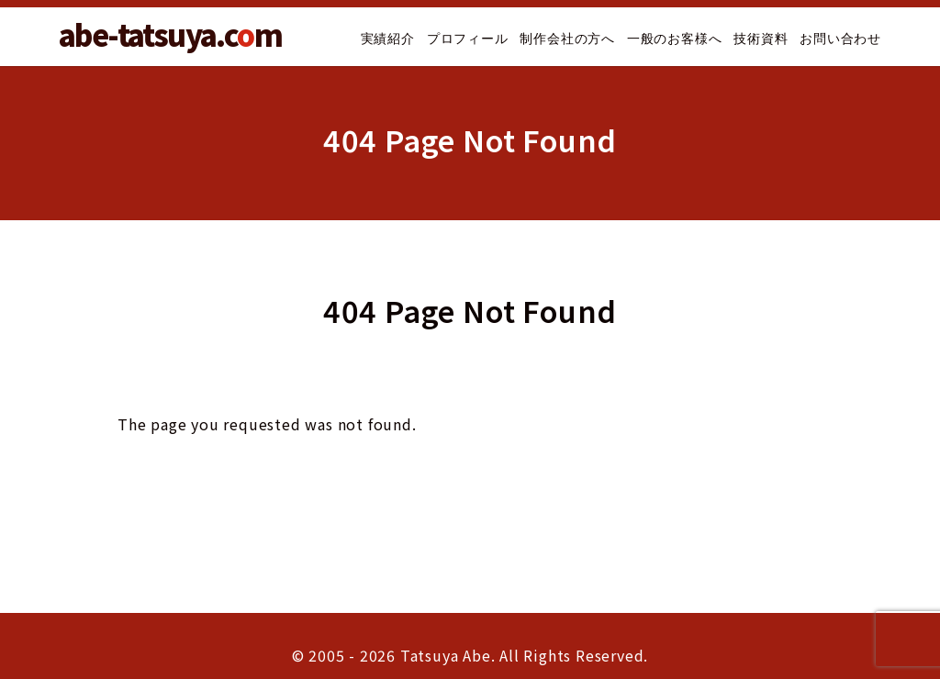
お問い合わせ (840, 37)
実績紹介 (388, 37)
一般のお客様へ (674, 37)
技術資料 (760, 37)
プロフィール (468, 37)
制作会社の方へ (567, 37)
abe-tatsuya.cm (170, 34)
